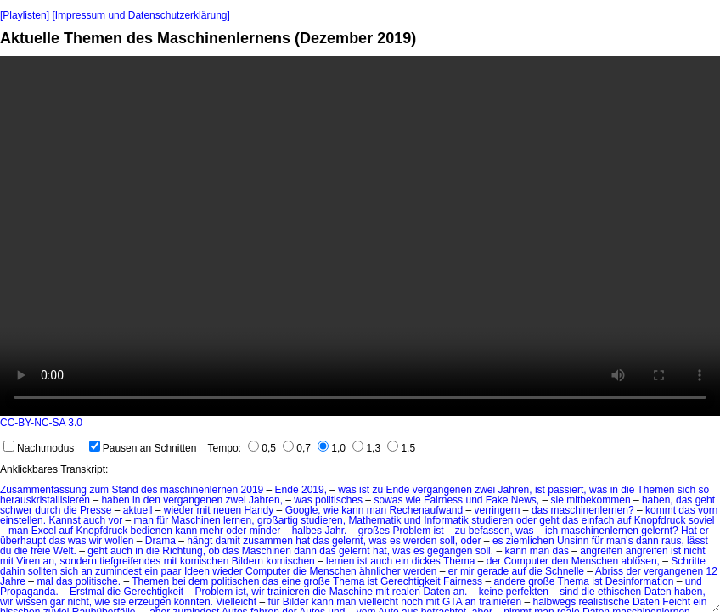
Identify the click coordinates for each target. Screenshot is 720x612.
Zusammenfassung (43, 490)
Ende (287, 490)
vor (115, 520)
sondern (78, 561)
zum (99, 490)
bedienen (151, 530)
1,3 (366, 448)
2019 (252, 490)
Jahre (12, 581)
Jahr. (335, 530)
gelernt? (659, 530)
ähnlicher (380, 571)
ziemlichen (530, 541)
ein (402, 561)
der (494, 561)
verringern (497, 510)
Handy (259, 510)
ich (551, 530)
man (376, 510)
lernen (340, 561)
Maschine (351, 592)
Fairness (443, 500)
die (627, 490)
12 (711, 571)
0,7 (297, 448)
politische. (98, 581)
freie (40, 551)
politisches (339, 500)
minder (265, 530)
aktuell (138, 510)
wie (413, 500)
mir (467, 571)
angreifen (601, 551)
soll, (449, 541)
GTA (452, 602)
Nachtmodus (38, 448)
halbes (307, 530)
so (704, 490)
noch (412, 602)
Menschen (594, 561)
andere (509, 581)
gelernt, (349, 541)
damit (228, 541)
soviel (702, 520)
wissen (32, 602)
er (704, 530)
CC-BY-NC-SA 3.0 (41, 423)
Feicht (676, 602)
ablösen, (641, 561)
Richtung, (183, 551)
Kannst (64, 520)
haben (115, 500)
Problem (411, 530)
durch (47, 510)
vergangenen (442, 490)
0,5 (262, 448)
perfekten (527, 592)
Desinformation (639, 581)
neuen (227, 510)
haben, (657, 500)
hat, (381, 551)
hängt (199, 541)
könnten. (193, 602)
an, (49, 561)
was (347, 490)
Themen (655, 490)
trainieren (288, 592)
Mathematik (374, 520)
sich (686, 490)
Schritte (688, 561)
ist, (242, 592)
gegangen (449, 551)
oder (526, 520)
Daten (436, 592)
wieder (179, 510)
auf (624, 520)
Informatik (446, 520)
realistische (604, 602)
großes (374, 530)
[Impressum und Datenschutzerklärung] (140, 15)
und (473, 500)
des (149, 490)
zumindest (118, 571)
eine (291, 581)
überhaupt (23, 541)
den (151, 500)
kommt (660, 510)
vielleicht (378, 602)
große (316, 581)
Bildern (247, 561)
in (614, 490)
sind (569, 592)
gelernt (354, 551)
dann (647, 541)
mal (45, 581)
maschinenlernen (199, 490)
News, (525, 500)
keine (491, 592)
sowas (388, 500)
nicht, (79, 602)
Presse (95, 510)
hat (302, 541)
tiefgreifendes (129, 561)
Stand (124, 490)
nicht (694, 551)
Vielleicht (236, 602)
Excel (43, 530)
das (684, 500)
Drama (160, 541)
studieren (492, 520)
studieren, (323, 520)
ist (364, 490)
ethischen (619, 592)
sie (557, 500)
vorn (707, 510)
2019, (314, 490)
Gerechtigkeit (410, 581)
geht (705, 500)
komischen (204, 561)
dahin (12, 571)
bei (179, 581)
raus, (672, 541)
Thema (459, 561)
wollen (118, 541)
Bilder (296, 602)
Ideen (197, 571)
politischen (235, 581)
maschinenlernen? (592, 510)
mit (204, 510)
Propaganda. (29, 592)
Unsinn (572, 541)
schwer (16, 510)
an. (460, 592)
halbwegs (555, 602)
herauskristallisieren (45, 500)
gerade (493, 571)
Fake (497, 500)
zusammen (268, 541)
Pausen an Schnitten (143, 448)
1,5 (401, 448)
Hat (689, 530)
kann (352, 510)
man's (619, 541)
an (86, 571)
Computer (525, 561)
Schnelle (564, 571)
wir (95, 541)
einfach (598, 520)
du (5, 551)
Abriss (609, 571)
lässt (697, 541)
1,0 (332, 448)
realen (406, 592)
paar (171, 571)
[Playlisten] (24, 15)
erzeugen (149, 602)
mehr (211, 530)
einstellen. (23, 520)
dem (198, 581)
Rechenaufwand (426, 510)
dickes (426, 561)
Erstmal (87, 592)
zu (377, 490)
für (162, 520)
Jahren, (515, 490)
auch (94, 520)
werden (419, 541)
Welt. (64, 551)
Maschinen (196, 520)
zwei (485, 490)
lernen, (239, 520)
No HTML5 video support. (360, 236)
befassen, (491, 530)
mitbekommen (598, 500)
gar (57, 602)
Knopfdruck (660, 520)
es (395, 541)
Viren (28, 561)
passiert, (567, 490)
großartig (277, 520)
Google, (303, 510)
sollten (43, 571)
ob (213, 551)
